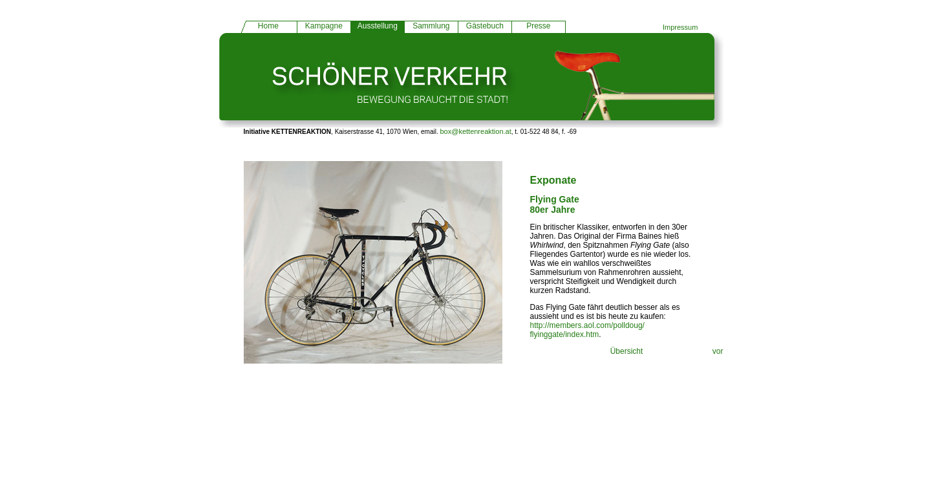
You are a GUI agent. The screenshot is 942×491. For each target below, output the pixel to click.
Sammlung (430, 25)
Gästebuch (485, 25)
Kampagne (324, 25)
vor (717, 351)
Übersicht (626, 351)
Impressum (680, 27)
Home (268, 25)
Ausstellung (378, 25)
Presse (538, 25)
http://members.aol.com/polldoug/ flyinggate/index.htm (587, 330)
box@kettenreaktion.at (475, 131)
